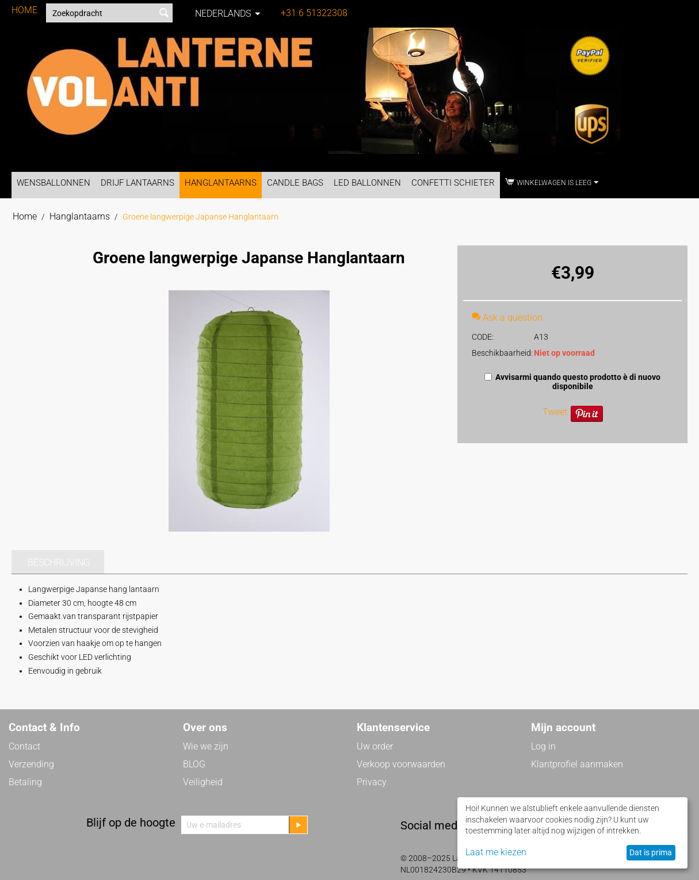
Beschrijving (59, 562)
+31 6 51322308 (314, 12)
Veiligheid (203, 782)
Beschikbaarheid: (499, 353)
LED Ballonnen (367, 183)
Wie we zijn (205, 746)
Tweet (555, 411)
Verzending (31, 764)
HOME (24, 10)
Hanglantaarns (221, 183)
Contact (24, 746)
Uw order (375, 746)
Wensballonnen (53, 183)
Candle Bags (295, 183)
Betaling (25, 782)
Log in (543, 746)
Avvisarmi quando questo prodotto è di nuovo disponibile (572, 381)
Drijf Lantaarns (137, 183)
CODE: (483, 336)
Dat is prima (650, 852)
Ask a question (507, 317)
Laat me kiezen (495, 852)
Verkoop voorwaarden (401, 764)
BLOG (194, 764)
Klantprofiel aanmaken (577, 764)
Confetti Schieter (453, 183)
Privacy (372, 782)
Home (25, 216)
